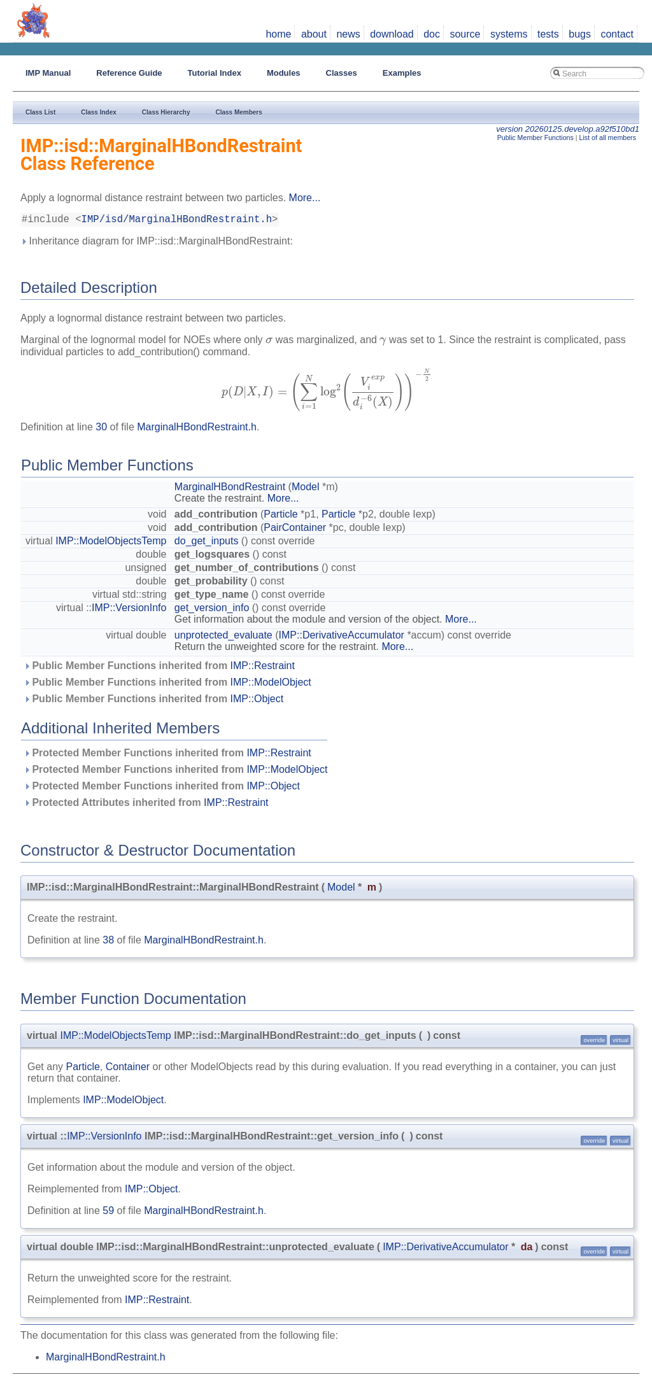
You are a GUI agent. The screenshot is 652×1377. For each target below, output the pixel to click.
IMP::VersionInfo (129, 610)
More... (305, 197)
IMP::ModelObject (270, 684)
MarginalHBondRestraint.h (197, 429)
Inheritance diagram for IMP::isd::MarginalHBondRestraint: (156, 243)
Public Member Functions (535, 137)
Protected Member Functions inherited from (167, 755)
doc (431, 34)
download (392, 34)
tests (548, 34)
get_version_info (211, 610)
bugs (580, 34)
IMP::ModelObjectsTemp (110, 543)
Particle (280, 516)
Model (306, 489)
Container (128, 1069)
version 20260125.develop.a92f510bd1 (567, 129)
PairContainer (295, 530)
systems (509, 34)
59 (108, 1213)
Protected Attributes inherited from (146, 805)
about (314, 34)
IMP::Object (257, 701)
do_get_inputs (206, 543)
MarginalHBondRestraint (229, 489)
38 (108, 942)
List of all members (607, 137)
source (465, 34)
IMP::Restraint (262, 668)
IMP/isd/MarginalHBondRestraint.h (177, 221)
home (278, 34)
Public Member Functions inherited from (159, 668)
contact (617, 34)
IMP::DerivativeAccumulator (341, 637)
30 (101, 429)
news (348, 34)
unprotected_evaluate (223, 637)
